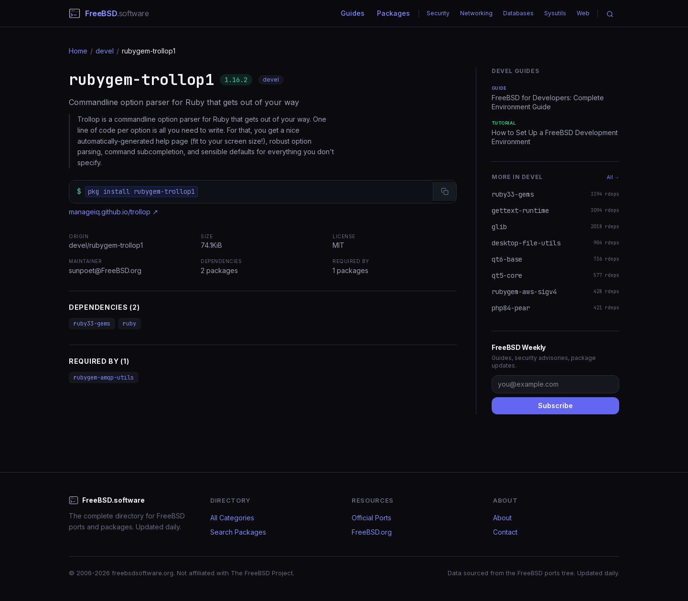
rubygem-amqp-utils (104, 377)
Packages (393, 13)
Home (78, 51)
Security (438, 13)
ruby (129, 323)
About (502, 518)
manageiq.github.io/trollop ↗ (113, 212)
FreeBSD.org (372, 532)
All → (613, 177)
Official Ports (371, 518)
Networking (476, 13)
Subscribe (555, 405)
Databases (518, 13)
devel (105, 51)
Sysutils (555, 13)
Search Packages (238, 532)
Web (583, 13)
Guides (353, 13)
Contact (505, 532)
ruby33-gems (92, 323)
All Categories (232, 518)
